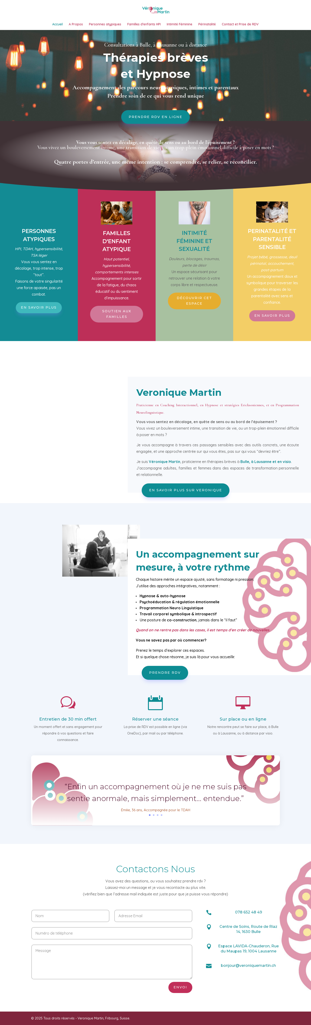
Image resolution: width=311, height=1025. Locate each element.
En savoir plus (39, 339)
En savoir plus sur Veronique (185, 522)
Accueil (57, 26)
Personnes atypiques (105, 26)
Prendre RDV (165, 704)
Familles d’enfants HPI (144, 26)
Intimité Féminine (179, 26)
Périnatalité (207, 26)
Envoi (180, 1019)
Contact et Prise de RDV (240, 26)
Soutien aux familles (116, 346)
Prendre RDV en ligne (155, 149)
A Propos (76, 26)
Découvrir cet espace (194, 332)
